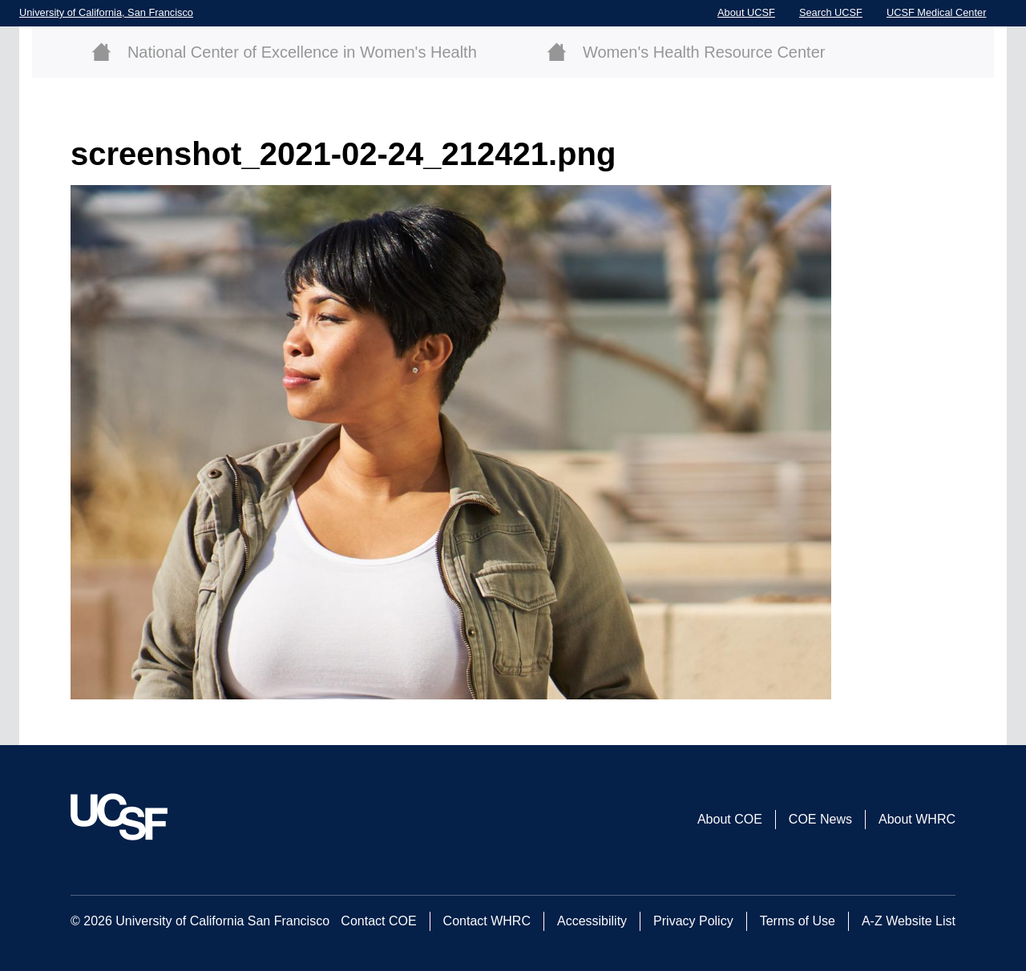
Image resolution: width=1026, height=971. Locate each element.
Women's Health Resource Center (704, 52)
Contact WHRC (487, 921)
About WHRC (917, 819)
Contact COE (378, 921)
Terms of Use (797, 921)
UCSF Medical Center (936, 12)
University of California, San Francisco (106, 12)
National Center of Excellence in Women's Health (302, 52)
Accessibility (592, 921)
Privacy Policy (693, 921)
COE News (820, 819)
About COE (729, 819)
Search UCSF (830, 12)
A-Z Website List (908, 921)
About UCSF (746, 12)
